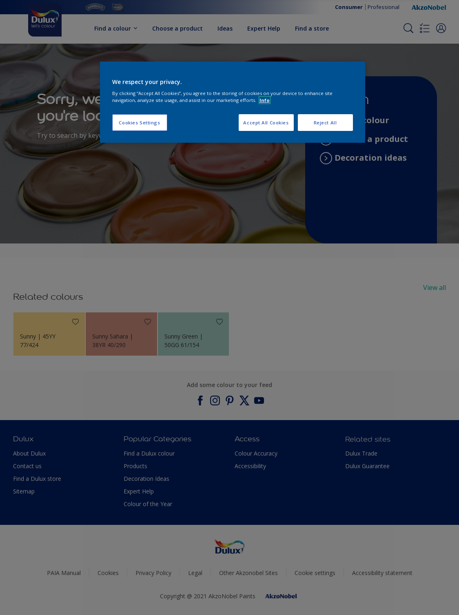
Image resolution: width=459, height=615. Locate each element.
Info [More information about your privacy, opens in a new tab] (264, 100)
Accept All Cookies (265, 122)
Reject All (325, 122)
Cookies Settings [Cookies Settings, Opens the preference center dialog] (139, 122)
